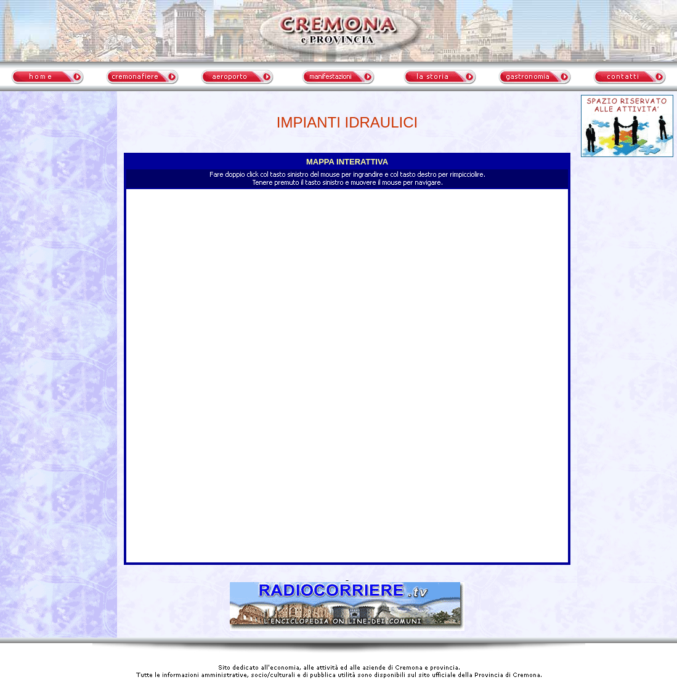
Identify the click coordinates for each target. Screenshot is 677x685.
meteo (58, 205)
